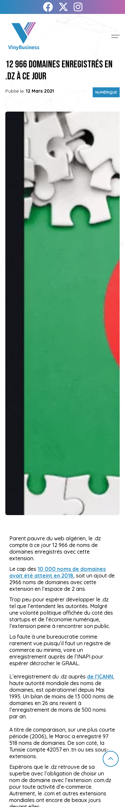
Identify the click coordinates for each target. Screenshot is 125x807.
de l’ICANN (100, 676)
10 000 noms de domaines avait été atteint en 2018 (57, 572)
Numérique (106, 92)
